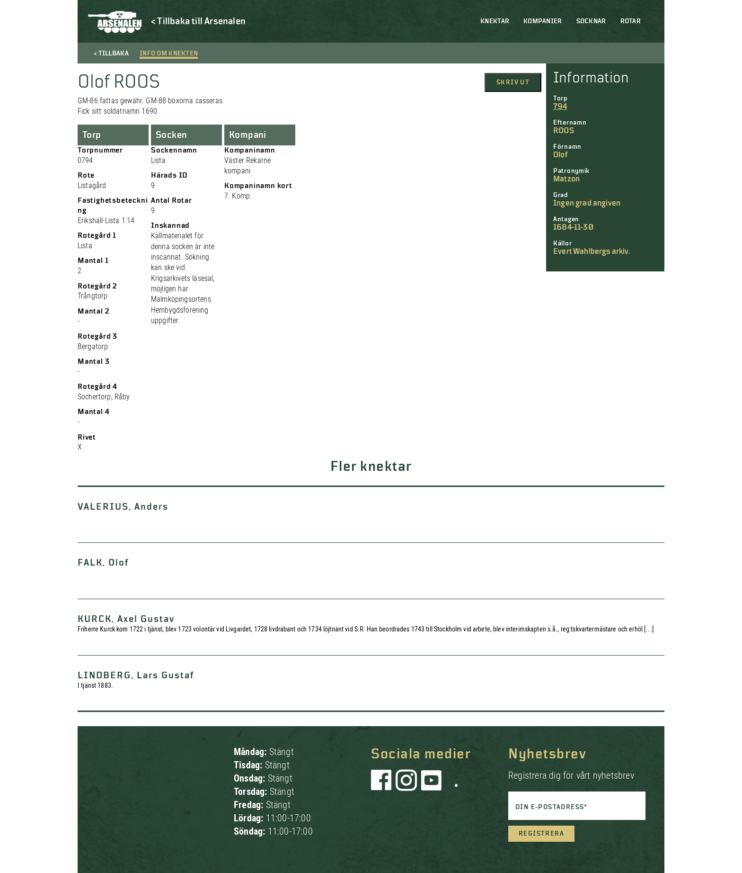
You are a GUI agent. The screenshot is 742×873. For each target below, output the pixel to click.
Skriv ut (513, 82)
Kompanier (542, 21)
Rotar (630, 21)
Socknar (591, 21)
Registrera (541, 833)
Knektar (494, 21)
